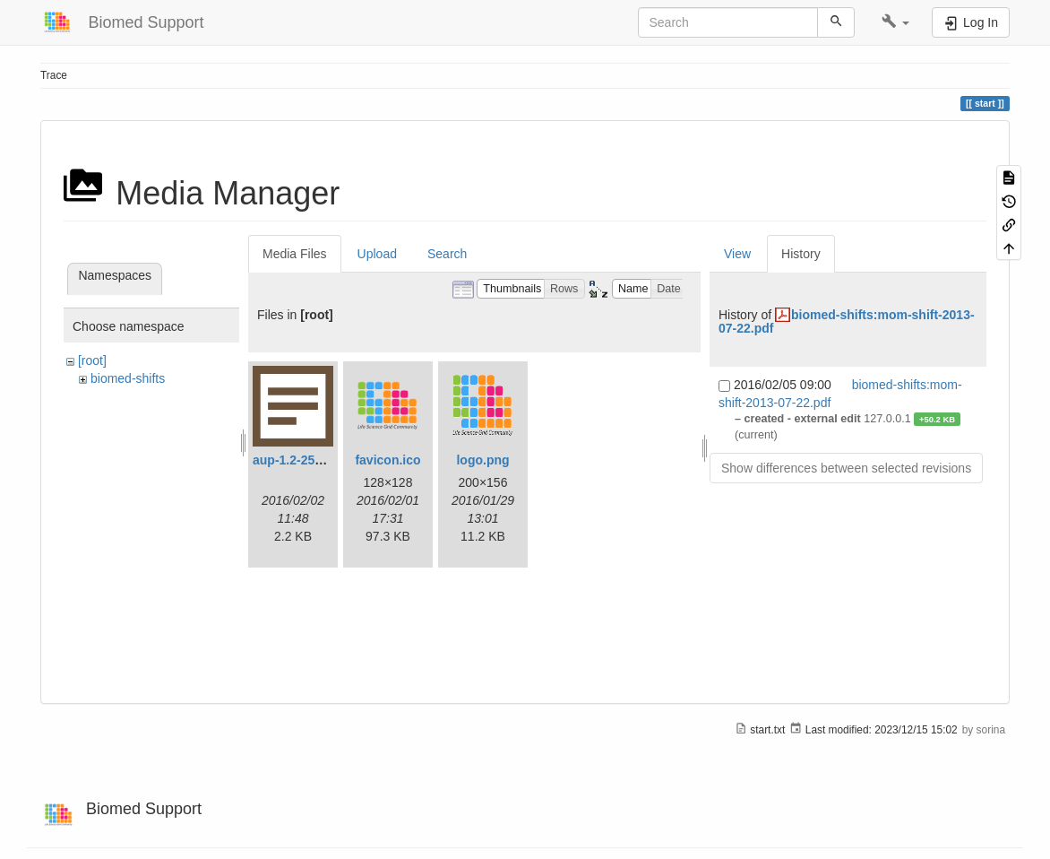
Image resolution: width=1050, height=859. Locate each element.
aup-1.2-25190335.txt (314, 460)
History (801, 254)
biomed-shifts (127, 378)
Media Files (294, 254)
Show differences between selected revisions (846, 468)
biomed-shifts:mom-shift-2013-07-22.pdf (847, 321)
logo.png (482, 460)
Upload (377, 254)
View (737, 254)
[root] (92, 360)
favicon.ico (387, 460)
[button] (895, 22)
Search (447, 254)
